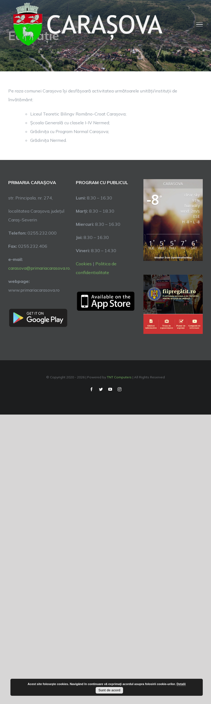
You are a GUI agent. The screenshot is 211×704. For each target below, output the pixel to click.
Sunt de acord (109, 690)
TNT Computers (119, 377)
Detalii (181, 684)
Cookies (84, 263)
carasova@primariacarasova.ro (39, 268)
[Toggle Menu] (199, 24)
